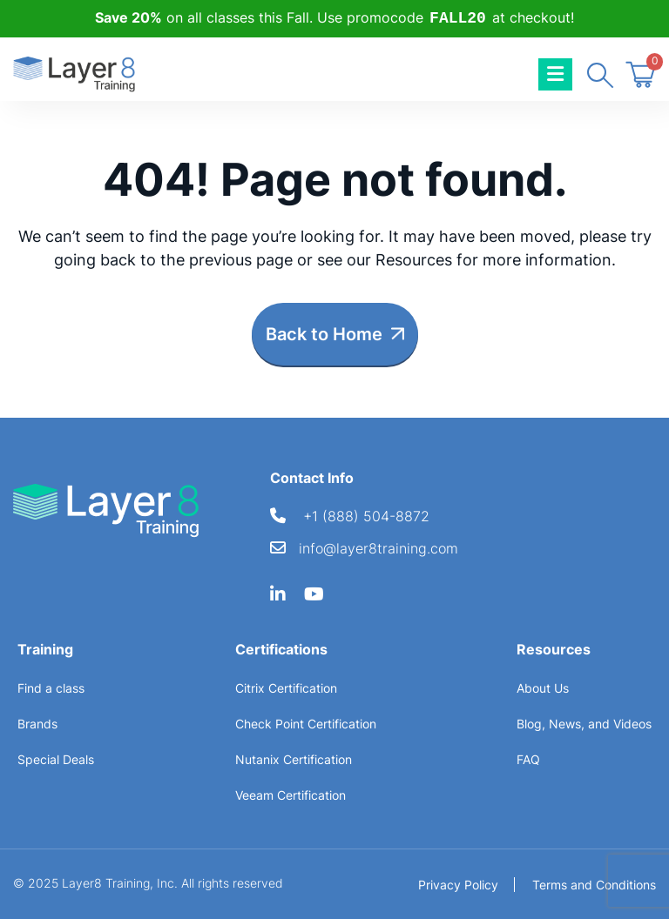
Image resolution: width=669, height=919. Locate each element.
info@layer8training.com (378, 548)
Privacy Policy (458, 884)
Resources (413, 260)
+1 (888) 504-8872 (366, 516)
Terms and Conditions (594, 884)
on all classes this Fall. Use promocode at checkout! (334, 17)
